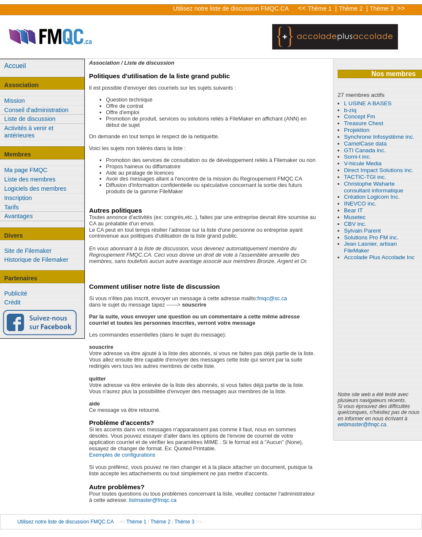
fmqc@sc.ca (272, 298)
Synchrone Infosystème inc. (379, 137)
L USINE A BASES (368, 103)
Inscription (18, 198)
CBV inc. (355, 224)
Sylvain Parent (362, 230)
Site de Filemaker (27, 250)
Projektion (356, 130)
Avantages (18, 216)
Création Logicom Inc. (372, 197)
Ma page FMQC (25, 170)
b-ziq (350, 110)
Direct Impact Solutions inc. (379, 170)
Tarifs (11, 207)
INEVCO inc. (360, 203)
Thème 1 (320, 8)
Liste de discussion (30, 118)
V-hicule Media (362, 163)
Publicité (15, 293)
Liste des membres (30, 179)
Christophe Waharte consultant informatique (373, 187)
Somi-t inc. (357, 156)
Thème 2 (352, 8)
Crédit (12, 302)
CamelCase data (365, 143)
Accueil (15, 65)
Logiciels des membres (35, 188)
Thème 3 (382, 8)
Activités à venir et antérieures (29, 132)
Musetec (354, 217)
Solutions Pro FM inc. (371, 237)
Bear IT (353, 210)
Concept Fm (359, 116)
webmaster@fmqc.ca (362, 424)
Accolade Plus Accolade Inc (379, 257)
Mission (14, 100)
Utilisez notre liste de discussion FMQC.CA (231, 8)
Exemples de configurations (122, 455)
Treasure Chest (363, 123)
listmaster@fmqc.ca (153, 500)
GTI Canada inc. (365, 150)
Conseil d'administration (36, 110)
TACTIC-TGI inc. (365, 177)
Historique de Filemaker (36, 259)
